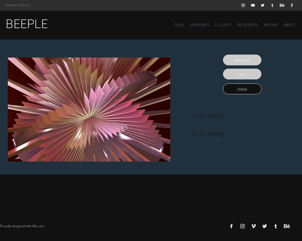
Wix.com (38, 226)
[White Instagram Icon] (243, 5)
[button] (242, 60)
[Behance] (282, 5)
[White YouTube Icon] (253, 5)
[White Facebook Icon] (292, 5)
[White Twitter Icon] (262, 5)
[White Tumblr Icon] (272, 5)
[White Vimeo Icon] (254, 226)
